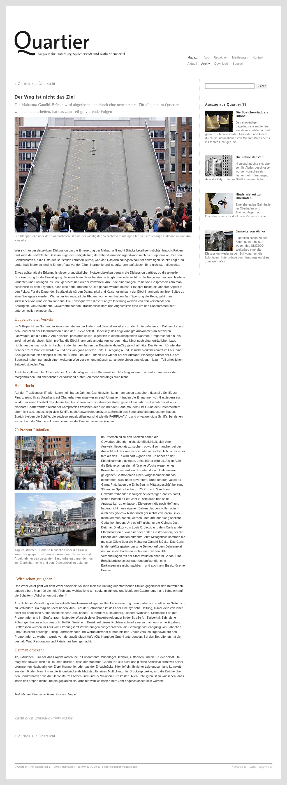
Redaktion (221, 57)
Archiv (205, 63)
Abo (206, 57)
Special (238, 63)
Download (221, 63)
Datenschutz (239, 767)
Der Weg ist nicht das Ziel (45, 97)
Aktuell (192, 63)
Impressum (266, 767)
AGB (253, 767)
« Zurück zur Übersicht (35, 83)
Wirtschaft (67, 717)
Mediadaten (240, 57)
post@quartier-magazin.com (121, 766)
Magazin (193, 57)
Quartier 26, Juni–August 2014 (32, 717)
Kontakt (258, 57)
